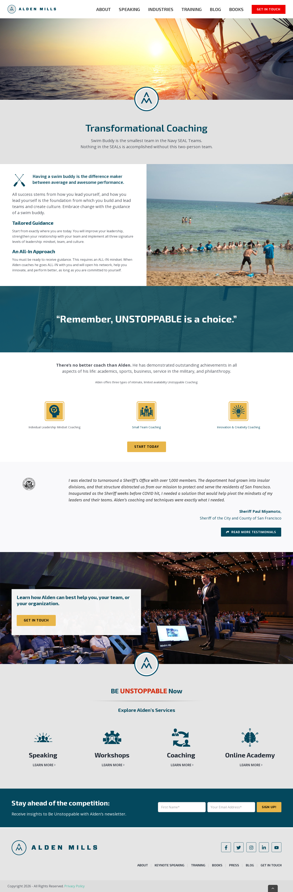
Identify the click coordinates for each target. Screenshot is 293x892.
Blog (215, 9)
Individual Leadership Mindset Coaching (54, 427)
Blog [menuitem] (250, 865)
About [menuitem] (142, 865)
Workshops (112, 755)
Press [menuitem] (234, 865)
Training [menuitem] (198, 865)
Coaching (181, 755)
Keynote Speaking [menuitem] (169, 865)
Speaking (129, 9)
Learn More (43, 765)
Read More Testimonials (253, 532)
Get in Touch (268, 9)
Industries (160, 9)
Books (236, 9)
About (103, 9)
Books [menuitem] (217, 865)
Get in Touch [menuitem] (271, 865)
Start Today (146, 447)
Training (191, 9)
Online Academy (250, 755)
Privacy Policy (74, 886)
